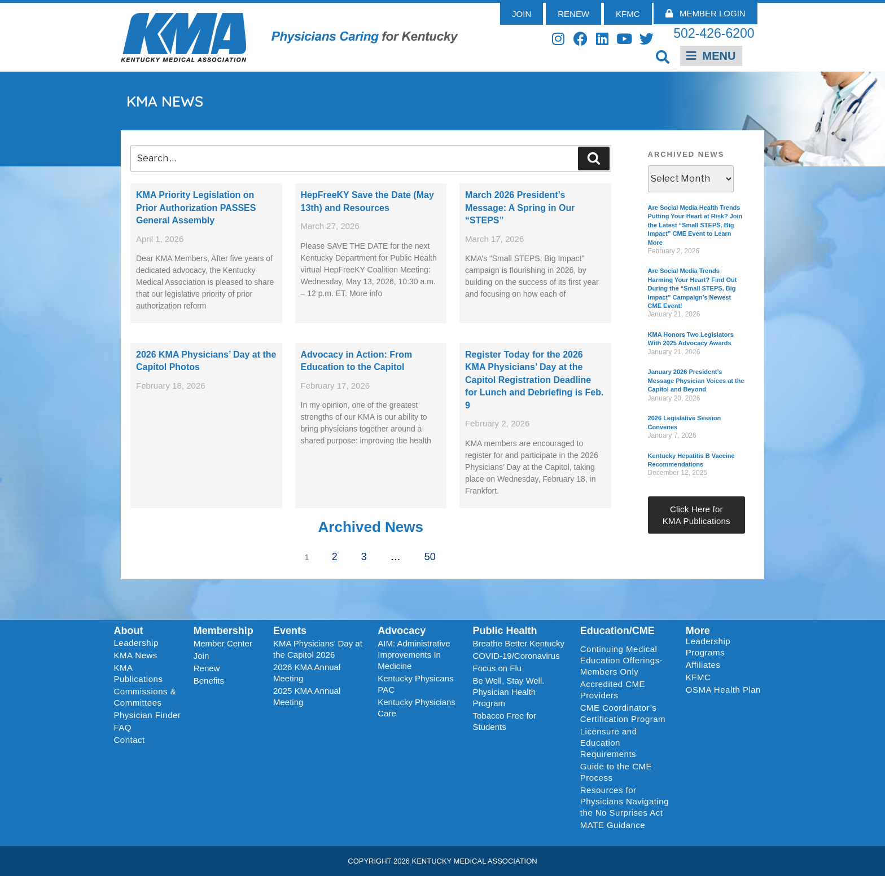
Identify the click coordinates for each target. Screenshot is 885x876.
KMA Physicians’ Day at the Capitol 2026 (317, 649)
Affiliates (706, 665)
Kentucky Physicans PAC (415, 683)
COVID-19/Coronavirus (515, 656)
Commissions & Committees (145, 696)
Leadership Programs (725, 646)
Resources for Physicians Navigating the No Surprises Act (624, 801)
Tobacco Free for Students (504, 721)
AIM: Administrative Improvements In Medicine (414, 655)
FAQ (123, 727)
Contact (129, 740)
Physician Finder (147, 715)
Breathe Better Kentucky (518, 643)
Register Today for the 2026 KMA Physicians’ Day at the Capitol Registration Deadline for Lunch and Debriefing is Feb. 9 (534, 380)
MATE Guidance (612, 825)
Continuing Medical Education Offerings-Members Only (621, 660)
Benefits (209, 680)
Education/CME (617, 630)
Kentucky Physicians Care (416, 707)
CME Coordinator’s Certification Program (622, 713)
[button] (663, 56)
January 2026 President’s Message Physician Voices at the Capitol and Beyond (696, 380)
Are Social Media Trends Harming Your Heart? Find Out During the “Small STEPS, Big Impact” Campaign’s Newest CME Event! (692, 288)
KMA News (135, 655)
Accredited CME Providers (612, 689)
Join (201, 656)
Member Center (223, 643)
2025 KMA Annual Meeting (306, 696)
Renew (207, 668)
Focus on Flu (497, 668)
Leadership (139, 643)
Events (289, 630)
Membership (223, 630)
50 (434, 553)
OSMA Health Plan (723, 689)
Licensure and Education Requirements (608, 743)
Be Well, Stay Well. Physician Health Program (508, 692)
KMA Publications (138, 673)
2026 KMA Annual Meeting (306, 672)
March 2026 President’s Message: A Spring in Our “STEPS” (520, 207)
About (128, 630)
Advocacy (402, 630)
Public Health (504, 630)
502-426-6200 (713, 33)
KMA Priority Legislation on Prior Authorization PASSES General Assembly (196, 207)
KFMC (698, 677)
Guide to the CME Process (616, 771)
